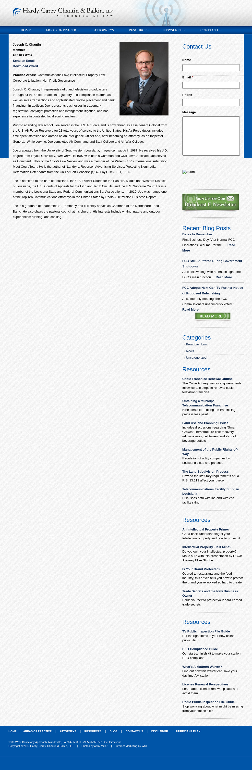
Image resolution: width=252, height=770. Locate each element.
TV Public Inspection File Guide (206, 631)
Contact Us (210, 30)
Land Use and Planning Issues (205, 423)
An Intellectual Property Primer (205, 529)
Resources (139, 30)
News (190, 351)
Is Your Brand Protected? (201, 569)
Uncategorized (196, 357)
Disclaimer (159, 731)
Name (186, 60)
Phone (187, 95)
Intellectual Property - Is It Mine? (206, 547)
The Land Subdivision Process (205, 471)
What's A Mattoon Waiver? (202, 667)
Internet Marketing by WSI (131, 746)
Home (26, 30)
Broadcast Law (196, 344)
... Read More (222, 277)
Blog (114, 731)
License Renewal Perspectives (205, 684)
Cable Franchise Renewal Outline (207, 379)
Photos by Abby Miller (95, 746)
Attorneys (104, 30)
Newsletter (174, 30)
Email (187, 77)
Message (189, 112)
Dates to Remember (197, 234)
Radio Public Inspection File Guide (208, 702)
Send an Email (24, 61)
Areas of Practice (62, 30)
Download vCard (25, 66)
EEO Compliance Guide (200, 649)
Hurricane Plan (188, 731)
